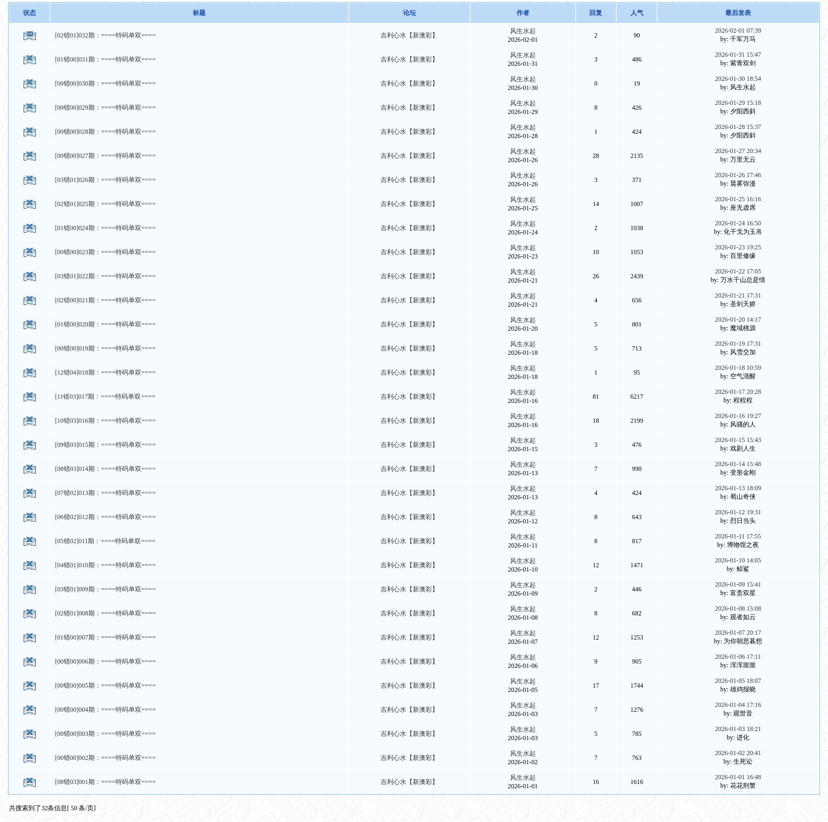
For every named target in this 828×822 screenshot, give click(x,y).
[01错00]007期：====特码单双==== (105, 637)
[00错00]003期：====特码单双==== (105, 733)
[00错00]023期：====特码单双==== (105, 252)
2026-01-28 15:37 (738, 127)
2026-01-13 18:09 (738, 488)
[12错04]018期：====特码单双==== (105, 372)
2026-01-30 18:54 (738, 78)
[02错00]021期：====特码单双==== (105, 300)
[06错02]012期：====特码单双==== (105, 517)
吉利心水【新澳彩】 (409, 35)
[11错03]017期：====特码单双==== (105, 396)
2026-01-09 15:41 (738, 584)
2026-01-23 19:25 (738, 247)
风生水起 (523, 31)
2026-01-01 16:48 (738, 777)
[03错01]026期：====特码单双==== (105, 180)
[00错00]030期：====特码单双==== (105, 83)
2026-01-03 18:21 (738, 729)
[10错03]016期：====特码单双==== (105, 420)
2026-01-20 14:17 (738, 319)
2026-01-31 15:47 (738, 54)
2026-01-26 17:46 (738, 175)
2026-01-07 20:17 (738, 632)
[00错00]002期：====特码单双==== (105, 758)
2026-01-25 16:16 (738, 199)
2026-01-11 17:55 (738, 536)
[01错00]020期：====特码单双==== (105, 324)
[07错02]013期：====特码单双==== (105, 493)
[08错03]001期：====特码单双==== (105, 782)
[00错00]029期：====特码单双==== (105, 107)
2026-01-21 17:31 (738, 295)
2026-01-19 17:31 (738, 343)
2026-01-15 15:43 (738, 440)
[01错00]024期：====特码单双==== (105, 228)
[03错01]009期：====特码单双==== (105, 589)
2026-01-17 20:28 (738, 391)
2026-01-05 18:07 (738, 680)
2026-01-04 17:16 (738, 705)
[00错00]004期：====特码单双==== (105, 709)
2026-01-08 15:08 (738, 608)
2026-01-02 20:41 (738, 753)
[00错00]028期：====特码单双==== (105, 131)
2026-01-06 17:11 (738, 656)
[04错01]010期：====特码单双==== (105, 565)
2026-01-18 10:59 (738, 367)
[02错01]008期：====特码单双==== (105, 613)
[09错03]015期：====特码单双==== (105, 444)
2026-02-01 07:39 (738, 30)
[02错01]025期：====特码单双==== (105, 204)
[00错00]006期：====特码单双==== (105, 661)
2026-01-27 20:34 (738, 151)
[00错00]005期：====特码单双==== (105, 685)
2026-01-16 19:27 (738, 416)
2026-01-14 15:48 (738, 464)
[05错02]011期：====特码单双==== (105, 541)
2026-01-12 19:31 (738, 512)
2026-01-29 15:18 (738, 102)
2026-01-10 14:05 (738, 560)
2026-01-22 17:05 (738, 271)
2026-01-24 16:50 (738, 223)
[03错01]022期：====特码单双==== (105, 276)
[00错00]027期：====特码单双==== (105, 155)
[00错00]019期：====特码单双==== (105, 348)
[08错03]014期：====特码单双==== (105, 469)
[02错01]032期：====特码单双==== (105, 35)
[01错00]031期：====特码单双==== (105, 59)
